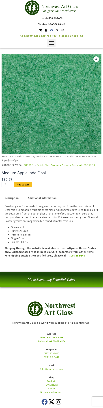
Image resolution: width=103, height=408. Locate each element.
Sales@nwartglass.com (51, 369)
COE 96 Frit (53, 156)
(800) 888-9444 (51, 356)
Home (5, 156)
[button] (51, 43)
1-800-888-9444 (76, 255)
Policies (51, 388)
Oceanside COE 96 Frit (74, 156)
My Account (51, 384)
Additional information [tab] (42, 198)
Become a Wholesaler (51, 392)
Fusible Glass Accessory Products (27, 156)
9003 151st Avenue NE (51, 337)
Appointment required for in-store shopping (51, 35)
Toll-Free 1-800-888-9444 (51, 24)
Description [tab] (11, 198)
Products (51, 381)
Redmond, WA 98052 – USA (52, 341)
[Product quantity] (6, 184)
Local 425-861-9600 (51, 18)
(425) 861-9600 (51, 353)
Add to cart (23, 184)
